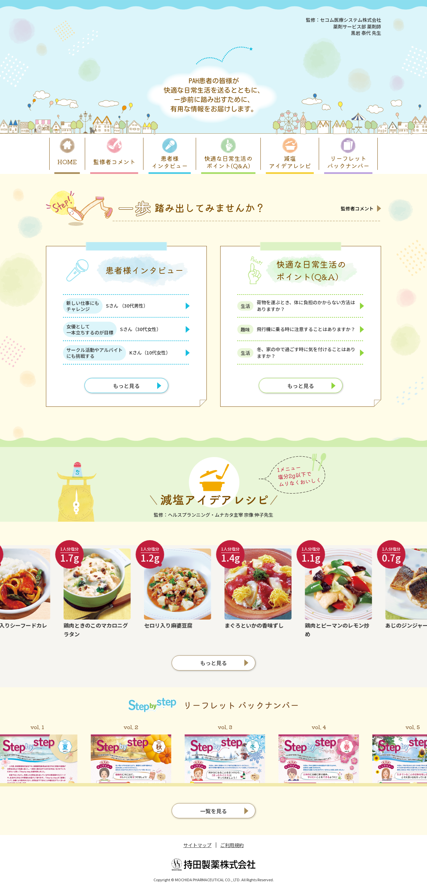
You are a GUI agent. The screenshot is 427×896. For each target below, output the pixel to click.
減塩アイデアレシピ (290, 162)
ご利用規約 (232, 845)
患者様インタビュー (169, 162)
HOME (67, 161)
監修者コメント (114, 161)
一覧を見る (213, 811)
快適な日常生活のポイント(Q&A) (228, 162)
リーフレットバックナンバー (348, 162)
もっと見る (126, 386)
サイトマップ (197, 845)
